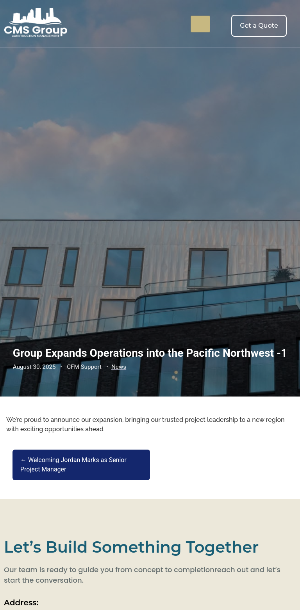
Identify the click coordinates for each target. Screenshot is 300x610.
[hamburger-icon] (200, 24)
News (118, 366)
